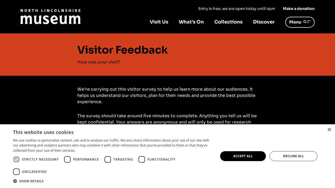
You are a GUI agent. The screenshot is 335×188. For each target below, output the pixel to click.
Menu (300, 22)
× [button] (329, 130)
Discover (264, 22)
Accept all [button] (243, 156)
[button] (112, 181)
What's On (191, 22)
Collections (228, 22)
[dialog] (167, 156)
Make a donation (299, 8)
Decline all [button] (293, 156)
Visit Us (159, 22)
